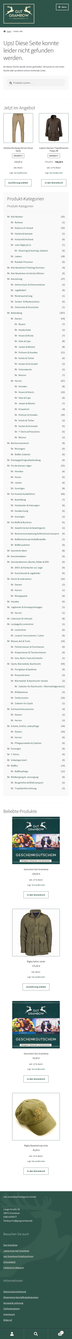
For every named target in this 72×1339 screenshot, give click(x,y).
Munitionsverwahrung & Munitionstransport (37, 533)
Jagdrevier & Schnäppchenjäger (26, 607)
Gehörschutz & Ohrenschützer (30, 284)
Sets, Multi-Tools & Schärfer (29, 658)
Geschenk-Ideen (19, 550)
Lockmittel (20, 629)
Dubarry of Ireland (24, 227)
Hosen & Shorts (26, 392)
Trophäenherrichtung (26, 788)
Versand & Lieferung (13, 1303)
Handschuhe (25, 329)
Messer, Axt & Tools (20, 641)
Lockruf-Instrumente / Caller (29, 635)
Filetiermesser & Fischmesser (29, 646)
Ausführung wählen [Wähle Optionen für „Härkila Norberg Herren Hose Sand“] (18, 182)
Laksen (18, 256)
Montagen (20, 448)
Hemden (23, 386)
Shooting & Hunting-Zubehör (33, 250)
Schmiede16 (9, 1261)
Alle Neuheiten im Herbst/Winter (27, 273)
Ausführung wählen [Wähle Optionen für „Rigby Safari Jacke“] (36, 986)
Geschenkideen (18, 556)
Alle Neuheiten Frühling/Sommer (28, 267)
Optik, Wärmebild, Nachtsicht (26, 663)
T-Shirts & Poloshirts (29, 431)
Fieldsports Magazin (13, 1267)
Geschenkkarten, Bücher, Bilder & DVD (30, 561)
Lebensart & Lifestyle (21, 618)
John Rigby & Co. (23, 244)
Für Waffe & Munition (21, 522)
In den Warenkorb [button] (54, 182)
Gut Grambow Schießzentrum (18, 1256)
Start (9, 31)
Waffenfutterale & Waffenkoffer (30, 539)
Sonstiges (20, 488)
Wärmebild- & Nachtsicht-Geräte (31, 680)
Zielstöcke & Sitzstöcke (26, 307)
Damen (18, 318)
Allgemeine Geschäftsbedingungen (20, 1297)
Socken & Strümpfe (28, 363)
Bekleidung (16, 312)
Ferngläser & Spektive (26, 669)
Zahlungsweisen (11, 1308)
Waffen (14, 765)
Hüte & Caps (25, 341)
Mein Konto (12, 1334)
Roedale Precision (24, 261)
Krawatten (24, 409)
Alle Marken (17, 216)
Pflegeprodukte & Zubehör (28, 743)
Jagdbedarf (20, 290)
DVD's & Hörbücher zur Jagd (28, 567)
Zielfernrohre (21, 697)
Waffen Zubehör (23, 454)
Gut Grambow (10, 1245)
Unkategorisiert (19, 760)
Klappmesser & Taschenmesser (30, 652)
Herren (18, 380)
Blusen (22, 324)
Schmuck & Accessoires (22, 709)
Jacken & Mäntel (27, 346)
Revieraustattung (23, 295)
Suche (36, 1334)
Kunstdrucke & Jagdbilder (27, 573)
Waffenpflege (21, 771)
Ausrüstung (16, 278)
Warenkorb (56, 1331)
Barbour (19, 222)
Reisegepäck (21, 595)
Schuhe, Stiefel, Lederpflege (25, 726)
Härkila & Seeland (23, 233)
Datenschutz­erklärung (14, 1291)
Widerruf (7, 1319)
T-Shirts (15, 754)
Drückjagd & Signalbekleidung (26, 460)
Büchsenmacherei (20, 443)
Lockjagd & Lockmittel (22, 624)
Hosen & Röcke (26, 335)
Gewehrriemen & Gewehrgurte (30, 527)
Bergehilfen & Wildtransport (29, 782)
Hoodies (15, 601)
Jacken (18, 482)
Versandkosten (20, 173)
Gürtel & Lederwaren (21, 578)
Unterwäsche (25, 369)
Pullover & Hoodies (28, 352)
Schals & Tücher (26, 358)
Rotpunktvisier (22, 675)
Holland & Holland (24, 239)
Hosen (18, 477)
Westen (22, 375)
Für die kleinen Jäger (21, 465)
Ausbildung (20, 499)
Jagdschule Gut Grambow (16, 1250)
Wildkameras (21, 692)
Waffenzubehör (22, 544)
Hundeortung (21, 510)
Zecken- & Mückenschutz (27, 301)
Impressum (9, 1314)
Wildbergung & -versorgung (24, 777)
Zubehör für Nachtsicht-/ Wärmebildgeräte (40, 686)
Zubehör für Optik (24, 703)
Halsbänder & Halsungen (27, 505)
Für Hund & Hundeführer (23, 493)
